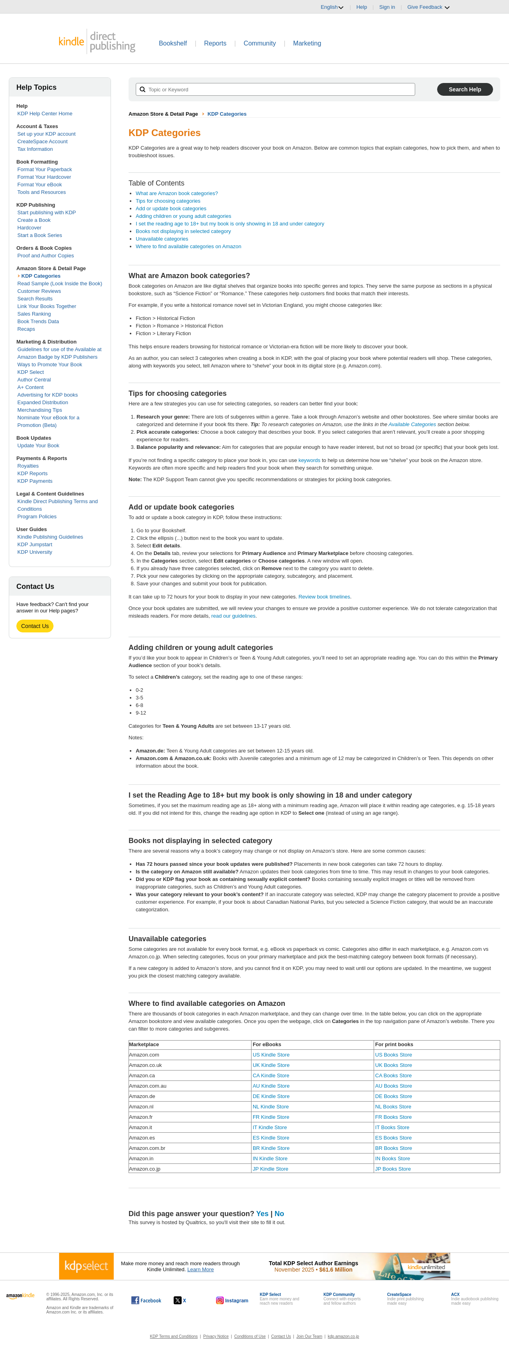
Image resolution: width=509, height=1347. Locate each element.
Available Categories (412, 424)
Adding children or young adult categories (183, 216)
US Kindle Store (271, 1055)
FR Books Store (393, 1117)
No (279, 1214)
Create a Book (34, 220)
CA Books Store (393, 1075)
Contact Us (35, 626)
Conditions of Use (250, 1336)
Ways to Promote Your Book (50, 364)
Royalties (28, 466)
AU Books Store (393, 1086)
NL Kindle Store (271, 1107)
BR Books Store (393, 1148)
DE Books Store (393, 1096)
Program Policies (37, 516)
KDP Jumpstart (35, 544)
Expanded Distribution (43, 402)
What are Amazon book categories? (177, 193)
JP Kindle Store (270, 1169)
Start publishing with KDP (47, 212)
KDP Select (31, 372)
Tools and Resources (42, 192)
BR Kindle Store (271, 1148)
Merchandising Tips (40, 410)
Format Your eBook (40, 185)
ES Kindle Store (271, 1138)
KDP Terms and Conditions (174, 1336)
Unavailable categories (162, 239)
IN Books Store (392, 1158)
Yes (262, 1214)
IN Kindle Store (270, 1158)
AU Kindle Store (271, 1086)
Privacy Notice (216, 1336)
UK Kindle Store (271, 1065)
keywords (310, 460)
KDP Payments (35, 481)
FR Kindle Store (271, 1117)
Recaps (26, 329)
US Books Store (393, 1055)
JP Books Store (393, 1169)
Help (361, 7)
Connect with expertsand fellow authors (341, 1299)
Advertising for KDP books (48, 395)
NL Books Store (393, 1107)
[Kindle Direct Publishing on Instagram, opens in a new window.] (232, 1300)
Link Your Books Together (47, 306)
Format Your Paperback (45, 169)
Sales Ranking (34, 314)
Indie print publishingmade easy (405, 1299)
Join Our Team (309, 1336)
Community (260, 43)
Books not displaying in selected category (183, 231)
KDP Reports (33, 473)
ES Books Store (393, 1138)
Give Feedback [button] (428, 7)
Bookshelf (173, 43)
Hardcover (30, 228)
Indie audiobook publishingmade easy (474, 1299)
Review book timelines (324, 597)
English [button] (332, 7)
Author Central (34, 380)
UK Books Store (393, 1065)
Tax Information (35, 149)
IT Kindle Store (270, 1127)
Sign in (387, 7)
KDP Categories (41, 276)
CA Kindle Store (271, 1075)
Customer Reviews (39, 291)
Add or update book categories (171, 208)
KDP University (35, 552)
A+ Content (31, 387)
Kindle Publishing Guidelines (50, 537)
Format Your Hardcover (44, 177)
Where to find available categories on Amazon (189, 246)
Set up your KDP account (47, 134)
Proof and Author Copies (46, 256)
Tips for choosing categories (168, 201)
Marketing (307, 43)
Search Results (35, 299)
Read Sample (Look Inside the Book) (60, 283)
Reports (215, 43)
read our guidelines (233, 616)
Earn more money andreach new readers (279, 1299)
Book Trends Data (38, 321)
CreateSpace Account (43, 141)
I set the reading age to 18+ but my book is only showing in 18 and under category (230, 224)
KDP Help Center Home (45, 114)
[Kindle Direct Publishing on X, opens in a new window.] (188, 1300)
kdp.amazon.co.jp (343, 1336)
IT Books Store (392, 1127)
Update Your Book (38, 445)
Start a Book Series (40, 235)
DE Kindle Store (271, 1096)
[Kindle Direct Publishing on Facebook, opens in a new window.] (146, 1300)
